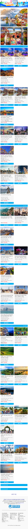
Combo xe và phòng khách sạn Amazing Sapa (6, 337)
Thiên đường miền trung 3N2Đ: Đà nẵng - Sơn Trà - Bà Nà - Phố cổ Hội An (21, 377)
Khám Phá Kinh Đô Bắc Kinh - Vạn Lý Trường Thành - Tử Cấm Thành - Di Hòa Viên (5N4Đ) (21, 137)
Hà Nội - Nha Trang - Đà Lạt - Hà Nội (6, 416)
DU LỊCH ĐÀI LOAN (4, 46)
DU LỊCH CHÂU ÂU (4, 206)
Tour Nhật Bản (7, 521)
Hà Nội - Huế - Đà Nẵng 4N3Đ (6, 395)
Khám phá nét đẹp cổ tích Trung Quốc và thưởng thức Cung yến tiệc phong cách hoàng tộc (6, 137)
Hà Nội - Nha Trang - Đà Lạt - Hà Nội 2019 (6, 435)
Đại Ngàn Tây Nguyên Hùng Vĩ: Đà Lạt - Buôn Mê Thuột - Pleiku (20, 416)
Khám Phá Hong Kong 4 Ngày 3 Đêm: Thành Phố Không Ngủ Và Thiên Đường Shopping (20, 176)
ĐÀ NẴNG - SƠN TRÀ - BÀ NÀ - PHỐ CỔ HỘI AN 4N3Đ (7, 377)
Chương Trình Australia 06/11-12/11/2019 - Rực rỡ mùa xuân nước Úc (6, 276)
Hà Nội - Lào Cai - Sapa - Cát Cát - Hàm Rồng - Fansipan (6, 357)
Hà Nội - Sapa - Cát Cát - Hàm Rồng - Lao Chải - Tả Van (21, 337)
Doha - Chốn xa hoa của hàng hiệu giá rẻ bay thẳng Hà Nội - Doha (7, 315)
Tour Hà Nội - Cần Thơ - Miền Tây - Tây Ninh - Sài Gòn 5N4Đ (7, 475)
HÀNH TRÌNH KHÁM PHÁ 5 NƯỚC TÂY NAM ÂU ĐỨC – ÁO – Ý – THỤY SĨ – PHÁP (7, 217)
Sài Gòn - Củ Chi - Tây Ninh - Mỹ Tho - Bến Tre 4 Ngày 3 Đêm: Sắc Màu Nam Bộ (6, 455)
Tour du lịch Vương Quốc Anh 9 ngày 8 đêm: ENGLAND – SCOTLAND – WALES (21, 217)
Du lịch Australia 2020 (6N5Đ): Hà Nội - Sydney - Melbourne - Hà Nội (20, 257)
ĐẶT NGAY (9, 66)
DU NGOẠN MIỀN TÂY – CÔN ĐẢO (20, 454)
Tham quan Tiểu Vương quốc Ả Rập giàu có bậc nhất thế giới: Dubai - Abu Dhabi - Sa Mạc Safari (7, 296)
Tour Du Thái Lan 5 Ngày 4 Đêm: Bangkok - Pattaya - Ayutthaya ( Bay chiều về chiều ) (20, 97)
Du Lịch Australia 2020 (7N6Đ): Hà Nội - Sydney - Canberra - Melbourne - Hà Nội (7, 257)
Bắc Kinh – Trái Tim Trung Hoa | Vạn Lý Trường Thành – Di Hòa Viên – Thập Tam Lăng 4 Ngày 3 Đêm (7, 156)
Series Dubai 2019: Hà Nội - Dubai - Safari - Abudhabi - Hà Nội (21, 296)
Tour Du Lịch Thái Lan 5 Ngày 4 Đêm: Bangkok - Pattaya (6, 117)
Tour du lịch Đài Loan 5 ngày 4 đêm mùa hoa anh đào (7, 78)
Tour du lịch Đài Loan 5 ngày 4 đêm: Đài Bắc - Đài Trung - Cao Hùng (20, 58)
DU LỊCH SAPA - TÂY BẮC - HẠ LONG (7, 326)
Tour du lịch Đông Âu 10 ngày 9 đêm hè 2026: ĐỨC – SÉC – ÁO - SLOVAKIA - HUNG (6, 237)
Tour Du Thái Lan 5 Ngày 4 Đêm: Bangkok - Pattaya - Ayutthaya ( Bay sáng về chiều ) (6, 97)
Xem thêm (25, 46)
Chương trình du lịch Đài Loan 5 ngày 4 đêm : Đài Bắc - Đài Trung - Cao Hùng (7, 58)
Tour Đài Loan (4, 522)
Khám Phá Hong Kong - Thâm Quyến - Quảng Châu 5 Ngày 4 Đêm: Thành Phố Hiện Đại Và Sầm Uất (6, 176)
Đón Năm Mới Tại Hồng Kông (6, 194)
